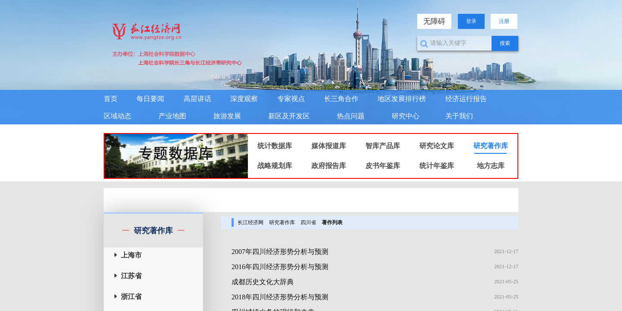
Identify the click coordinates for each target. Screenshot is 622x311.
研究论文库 (436, 145)
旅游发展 (227, 116)
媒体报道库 (328, 145)
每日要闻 (150, 98)
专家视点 (291, 98)
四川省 (308, 222)
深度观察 (244, 98)
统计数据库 (274, 145)
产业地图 (172, 116)
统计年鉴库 (436, 165)
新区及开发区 (289, 116)
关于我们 (459, 116)
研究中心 (405, 116)
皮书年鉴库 (382, 165)
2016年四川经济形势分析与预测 (280, 266)
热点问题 (351, 116)
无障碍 (434, 21)
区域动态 (117, 116)
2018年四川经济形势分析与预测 (280, 297)
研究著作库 (490, 145)
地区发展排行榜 (402, 98)
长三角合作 (341, 98)
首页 (110, 98)
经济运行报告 (466, 98)
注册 (504, 21)
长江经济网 (250, 222)
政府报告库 (328, 165)
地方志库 (491, 165)
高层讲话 (197, 98)
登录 (471, 21)
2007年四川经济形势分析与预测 (280, 251)
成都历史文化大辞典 (263, 282)
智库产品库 (382, 145)
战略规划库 (274, 165)
